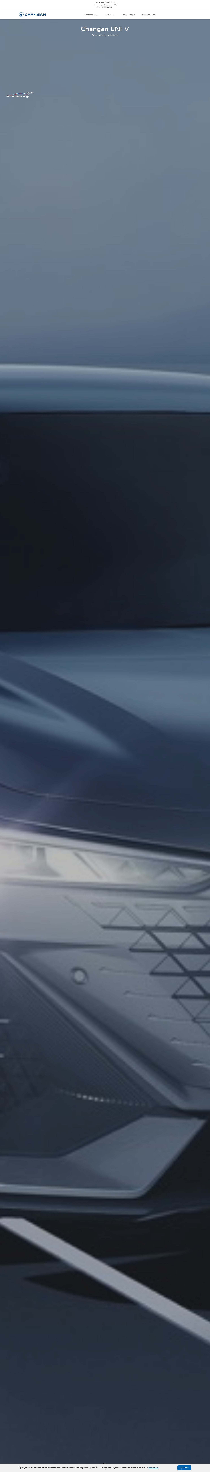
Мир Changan (148, 14)
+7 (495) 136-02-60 (104, 7)
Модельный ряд (91, 14)
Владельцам (128, 14)
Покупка (110, 14)
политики (153, 1468)
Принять (184, 1468)
